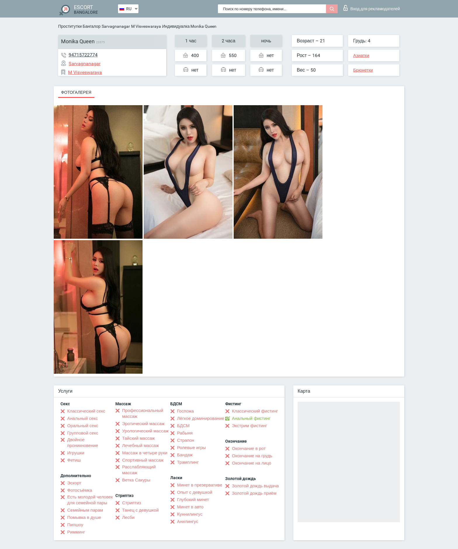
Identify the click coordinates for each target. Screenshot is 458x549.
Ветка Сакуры (136, 480)
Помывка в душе (84, 517)
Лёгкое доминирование (200, 418)
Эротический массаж (143, 423)
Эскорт (74, 483)
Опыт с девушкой (194, 492)
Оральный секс (82, 425)
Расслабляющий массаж (139, 469)
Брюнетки (363, 70)
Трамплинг (188, 462)
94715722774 (83, 55)
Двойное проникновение (82, 442)
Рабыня (185, 433)
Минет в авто (190, 507)
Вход (372, 8)
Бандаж (185, 455)
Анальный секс (82, 418)
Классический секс (86, 411)
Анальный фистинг (251, 418)
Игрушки (75, 453)
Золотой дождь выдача (255, 486)
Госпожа (185, 411)
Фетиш (74, 460)
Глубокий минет (193, 499)
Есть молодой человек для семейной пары (90, 499)
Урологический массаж (145, 431)
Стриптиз (131, 502)
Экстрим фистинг (249, 425)
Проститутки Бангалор (79, 26)
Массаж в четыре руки (144, 453)
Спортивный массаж (143, 460)
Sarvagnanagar (116, 26)
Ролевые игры (191, 447)
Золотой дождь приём (254, 493)
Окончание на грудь (252, 455)
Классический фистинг (255, 411)
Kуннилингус (189, 514)
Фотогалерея (76, 92)
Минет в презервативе (199, 485)
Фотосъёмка (79, 490)
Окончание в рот (249, 448)
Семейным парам (85, 510)
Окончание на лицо (251, 463)
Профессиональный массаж (142, 413)
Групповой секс (82, 433)
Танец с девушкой (140, 510)
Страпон (185, 440)
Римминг (76, 532)
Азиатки (361, 55)
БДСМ (183, 425)
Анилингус (187, 521)
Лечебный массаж (140, 445)
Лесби (128, 517)
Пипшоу (75, 524)
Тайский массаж (138, 438)
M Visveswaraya (146, 26)
